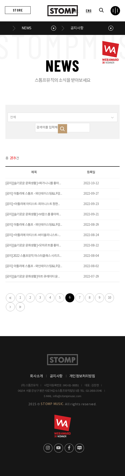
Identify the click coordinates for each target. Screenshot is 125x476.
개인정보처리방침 (82, 376)
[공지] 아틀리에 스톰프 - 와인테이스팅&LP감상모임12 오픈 (41, 194)
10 (109, 298)
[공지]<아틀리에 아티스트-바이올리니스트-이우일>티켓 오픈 (42, 235)
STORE (18, 10)
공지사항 (76, 28)
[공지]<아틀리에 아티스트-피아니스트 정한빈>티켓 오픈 (39, 204)
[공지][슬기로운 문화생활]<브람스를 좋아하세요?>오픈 (39, 214)
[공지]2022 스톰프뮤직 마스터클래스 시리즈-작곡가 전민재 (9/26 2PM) (48, 256)
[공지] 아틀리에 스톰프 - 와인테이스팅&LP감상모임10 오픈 (41, 266)
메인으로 (7, 28)
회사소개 (36, 376)
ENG (88, 10)
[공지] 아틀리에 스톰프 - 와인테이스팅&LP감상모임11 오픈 (41, 225)
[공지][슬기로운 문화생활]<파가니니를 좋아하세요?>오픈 (40, 183)
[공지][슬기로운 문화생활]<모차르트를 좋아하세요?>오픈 (40, 245)
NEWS (26, 28)
